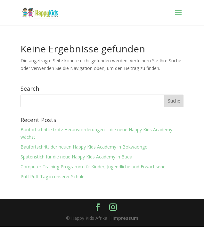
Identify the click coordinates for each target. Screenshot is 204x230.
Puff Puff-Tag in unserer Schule (52, 176)
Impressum (125, 218)
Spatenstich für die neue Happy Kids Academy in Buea (76, 157)
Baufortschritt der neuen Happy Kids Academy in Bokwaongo (84, 147)
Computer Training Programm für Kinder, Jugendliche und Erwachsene (93, 167)
